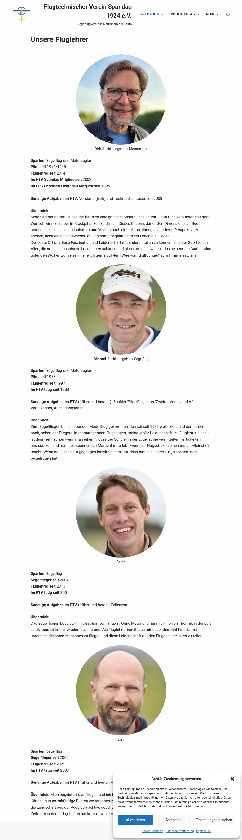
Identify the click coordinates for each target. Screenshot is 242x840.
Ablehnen (173, 820)
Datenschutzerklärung (180, 831)
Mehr (213, 14)
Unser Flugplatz (186, 14)
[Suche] (228, 14)
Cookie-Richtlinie (152, 831)
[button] (232, 778)
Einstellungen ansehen (214, 820)
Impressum (203, 831)
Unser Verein (153, 14)
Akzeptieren (135, 820)
